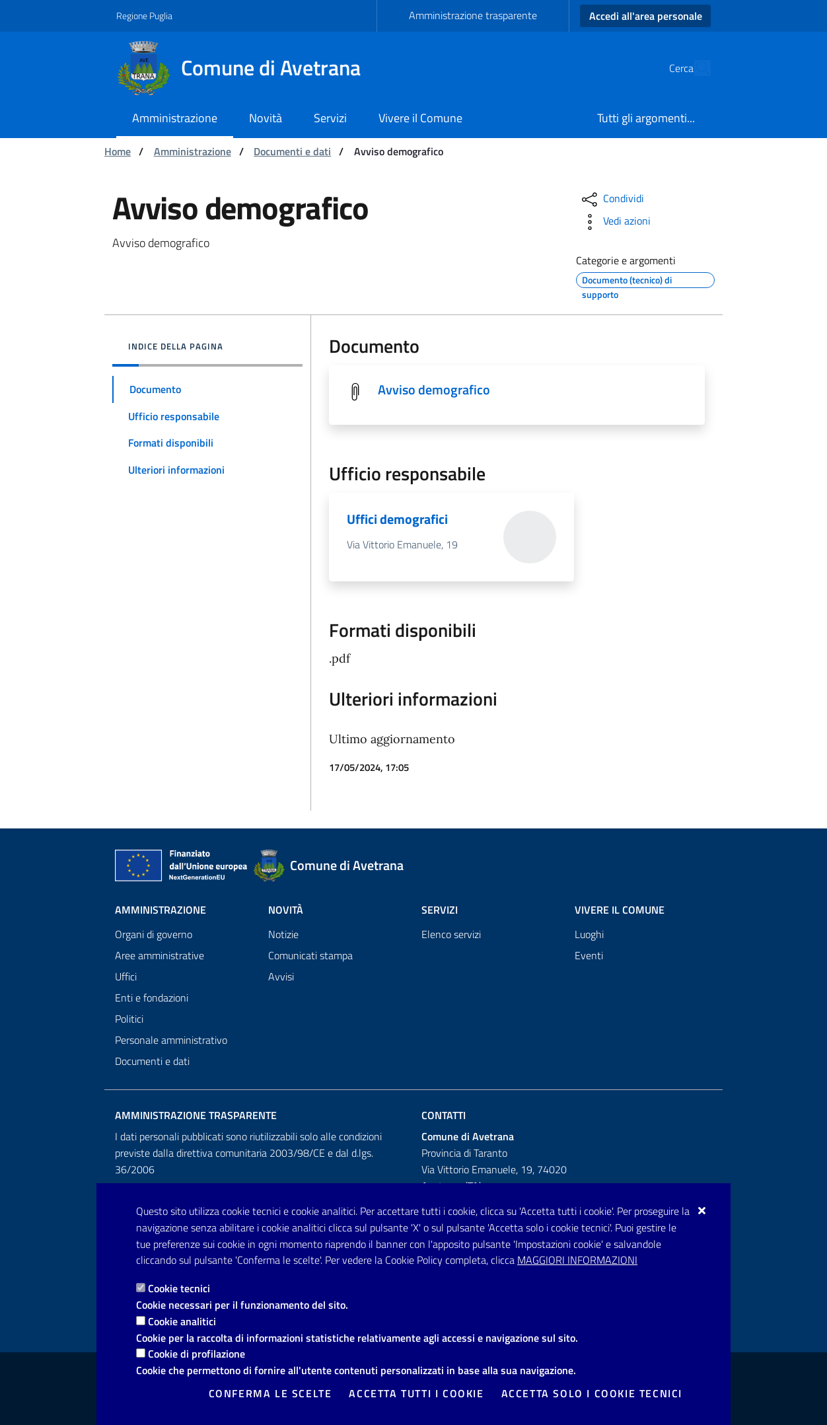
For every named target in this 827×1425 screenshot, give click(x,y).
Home (117, 151)
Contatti (443, 1115)
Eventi (589, 955)
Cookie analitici (182, 1321)
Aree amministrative (159, 955)
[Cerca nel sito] (695, 68)
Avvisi (281, 976)
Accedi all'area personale (645, 16)
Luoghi (589, 934)
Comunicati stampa (310, 955)
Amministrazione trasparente (473, 15)
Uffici (126, 976)
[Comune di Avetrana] (246, 68)
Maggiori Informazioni (577, 1260)
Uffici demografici (397, 519)
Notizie (283, 934)
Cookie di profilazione (196, 1354)
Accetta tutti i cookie (416, 1393)
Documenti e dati (292, 151)
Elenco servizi (451, 934)
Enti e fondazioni (151, 997)
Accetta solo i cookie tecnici (591, 1393)
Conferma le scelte (270, 1393)
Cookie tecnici (179, 1288)
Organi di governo (153, 934)
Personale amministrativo (171, 1040)
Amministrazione (192, 151)
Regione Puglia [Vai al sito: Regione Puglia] (144, 15)
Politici (129, 1019)
